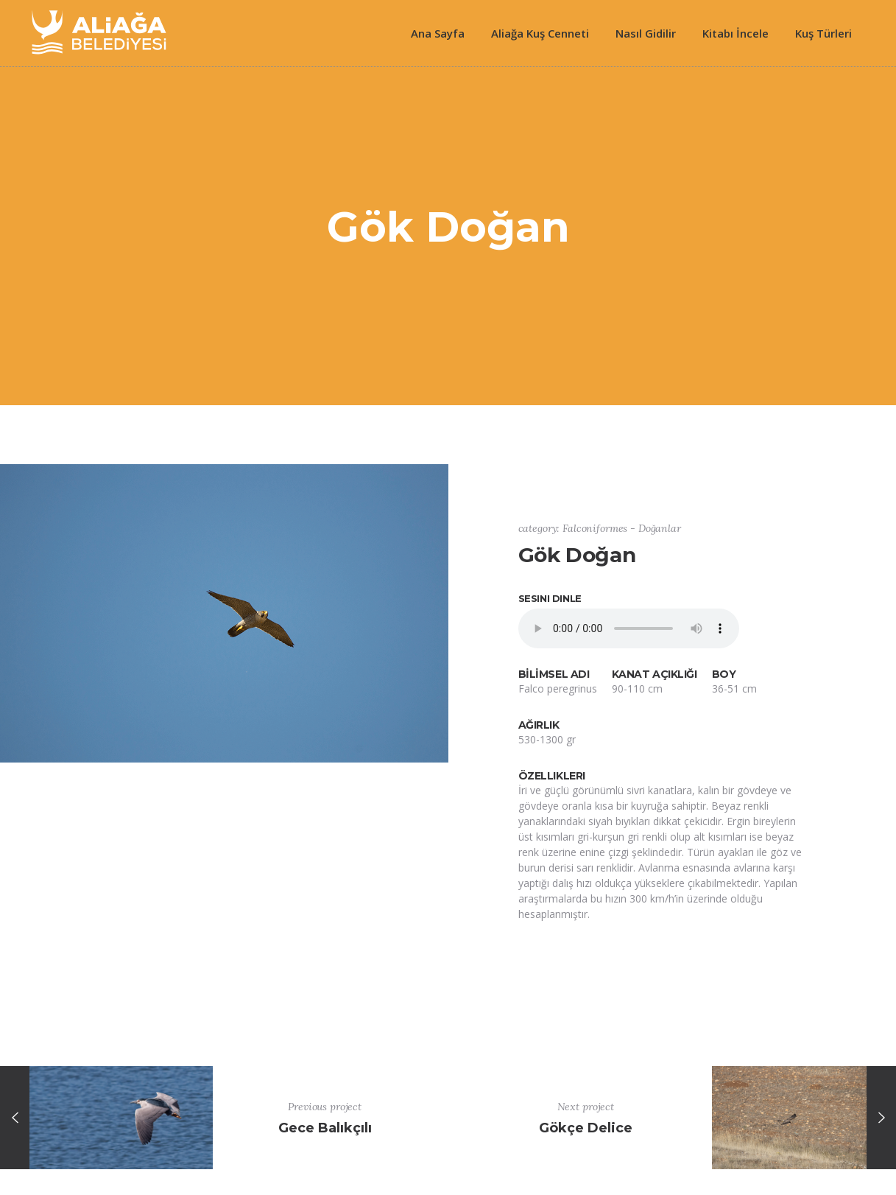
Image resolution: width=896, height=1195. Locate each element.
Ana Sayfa (438, 33)
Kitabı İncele (735, 33)
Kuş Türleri (823, 33)
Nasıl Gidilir (645, 33)
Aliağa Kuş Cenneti (540, 33)
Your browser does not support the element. (628, 628)
